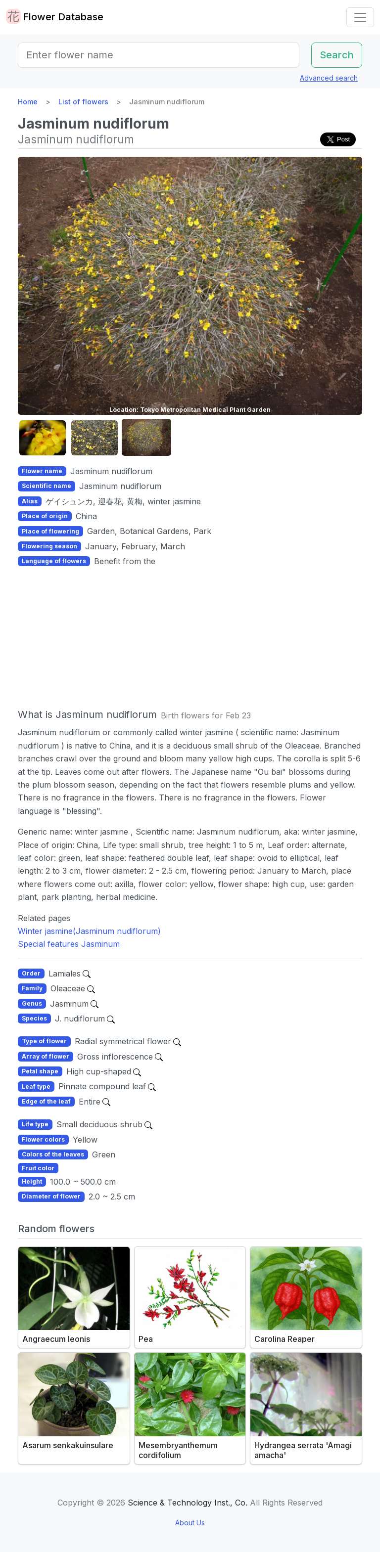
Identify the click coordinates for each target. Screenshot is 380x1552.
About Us (190, 1522)
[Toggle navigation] (360, 17)
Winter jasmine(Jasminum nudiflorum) (89, 931)
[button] (42, 438)
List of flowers (83, 101)
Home (28, 101)
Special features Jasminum (69, 944)
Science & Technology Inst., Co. (187, 1503)
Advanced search (329, 78)
